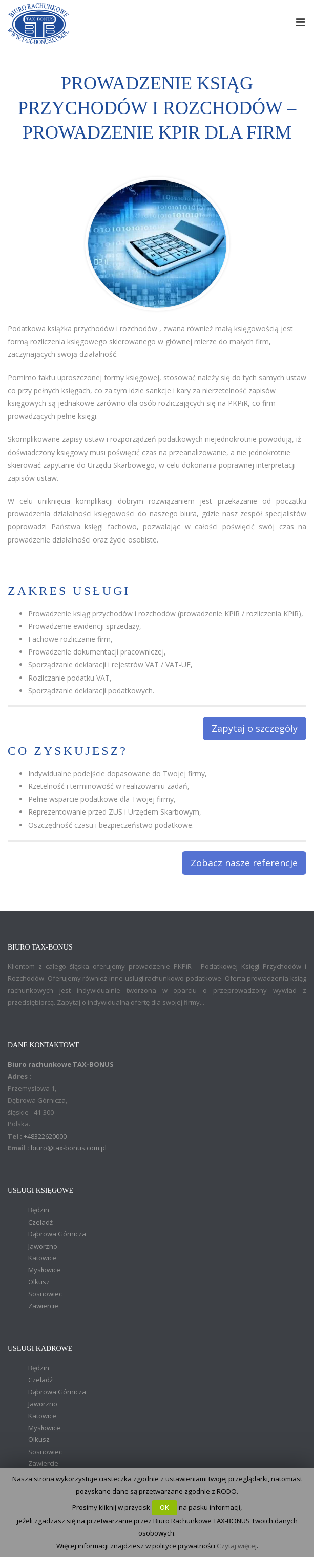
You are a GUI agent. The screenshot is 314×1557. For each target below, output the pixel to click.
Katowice (42, 1257)
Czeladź (40, 1222)
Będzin (38, 1209)
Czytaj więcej (237, 1545)
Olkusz (39, 1282)
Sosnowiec (45, 1293)
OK (164, 1507)
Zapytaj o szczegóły (255, 728)
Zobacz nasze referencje (244, 862)
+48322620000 (45, 1136)
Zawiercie (43, 1306)
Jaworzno (42, 1246)
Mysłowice (44, 1269)
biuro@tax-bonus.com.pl (69, 1148)
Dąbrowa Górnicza (57, 1233)
